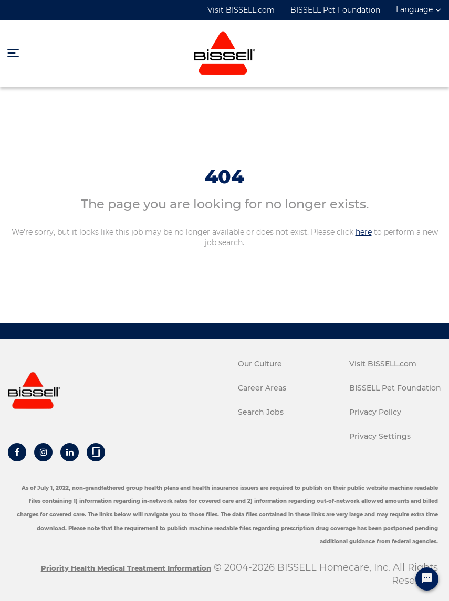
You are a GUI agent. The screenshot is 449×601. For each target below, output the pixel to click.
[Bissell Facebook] (17, 452)
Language (414, 9)
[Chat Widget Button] (426, 579)
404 (224, 176)
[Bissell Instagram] (43, 452)
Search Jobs (261, 412)
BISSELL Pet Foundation (335, 10)
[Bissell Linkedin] (70, 452)
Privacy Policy (375, 412)
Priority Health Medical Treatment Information (126, 568)
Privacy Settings (380, 436)
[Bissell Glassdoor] (96, 452)
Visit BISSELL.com (241, 10)
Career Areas (262, 388)
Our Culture (260, 363)
